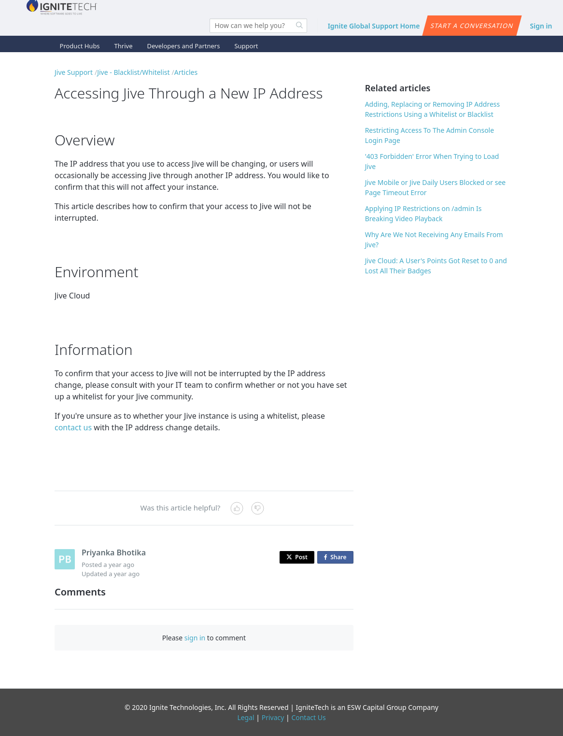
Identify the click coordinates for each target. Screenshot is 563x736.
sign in (194, 637)
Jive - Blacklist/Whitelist (133, 72)
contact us (73, 427)
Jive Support (74, 72)
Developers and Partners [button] (183, 46)
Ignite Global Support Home (374, 25)
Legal (245, 717)
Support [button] (246, 46)
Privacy (273, 717)
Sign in (541, 25)
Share (337, 558)
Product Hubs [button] (80, 46)
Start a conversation (472, 25)
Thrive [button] (123, 46)
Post (297, 557)
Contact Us (308, 717)
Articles (185, 72)
